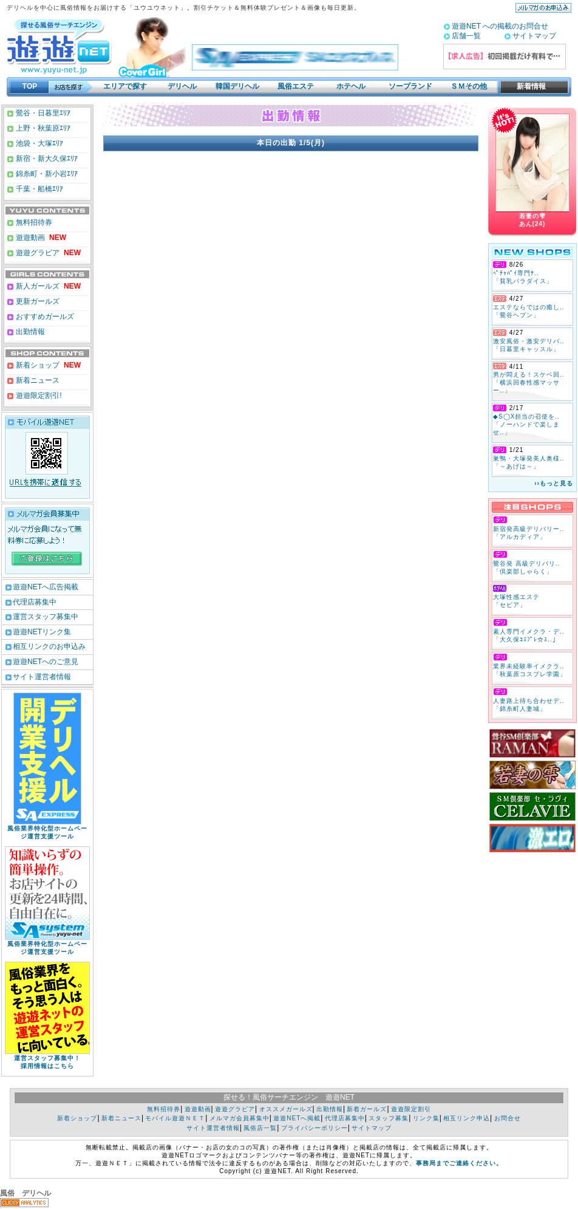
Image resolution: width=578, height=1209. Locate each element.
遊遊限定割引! (38, 395)
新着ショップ (36, 365)
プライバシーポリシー (314, 1128)
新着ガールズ (367, 1109)
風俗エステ (295, 86)
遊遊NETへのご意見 (45, 661)
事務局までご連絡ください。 (459, 1163)
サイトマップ (534, 36)
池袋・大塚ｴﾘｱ (38, 143)
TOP (29, 86)
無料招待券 (33, 222)
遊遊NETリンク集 (42, 632)
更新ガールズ (36, 301)
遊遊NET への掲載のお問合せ (500, 26)
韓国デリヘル (237, 86)
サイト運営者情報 (42, 677)
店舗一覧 (466, 36)
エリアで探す (125, 86)
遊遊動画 (29, 237)
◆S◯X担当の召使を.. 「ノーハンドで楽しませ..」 (526, 424)
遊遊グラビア (36, 252)
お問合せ (507, 1118)
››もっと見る (553, 483)
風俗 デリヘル (25, 1193)
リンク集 (426, 1118)
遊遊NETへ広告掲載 (45, 587)
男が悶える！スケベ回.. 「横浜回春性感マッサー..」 (529, 382)
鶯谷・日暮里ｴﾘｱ (42, 113)
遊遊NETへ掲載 (297, 1118)
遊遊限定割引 (411, 1109)
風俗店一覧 (260, 1128)
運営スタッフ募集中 (45, 616)
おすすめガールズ (44, 316)
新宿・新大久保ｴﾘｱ (46, 158)
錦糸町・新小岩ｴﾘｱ (46, 174)
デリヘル (182, 86)
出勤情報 (29, 331)
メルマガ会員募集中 (239, 1118)
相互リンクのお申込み (49, 646)
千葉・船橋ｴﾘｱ (38, 189)
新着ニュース (36, 380)
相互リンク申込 (466, 1118)
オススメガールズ (286, 1109)
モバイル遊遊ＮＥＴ (175, 1118)
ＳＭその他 (468, 86)
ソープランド (410, 86)
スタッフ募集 (389, 1118)
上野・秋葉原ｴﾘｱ (42, 128)
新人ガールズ (47, 286)
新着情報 (527, 86)
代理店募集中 (34, 602)
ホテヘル (350, 86)
